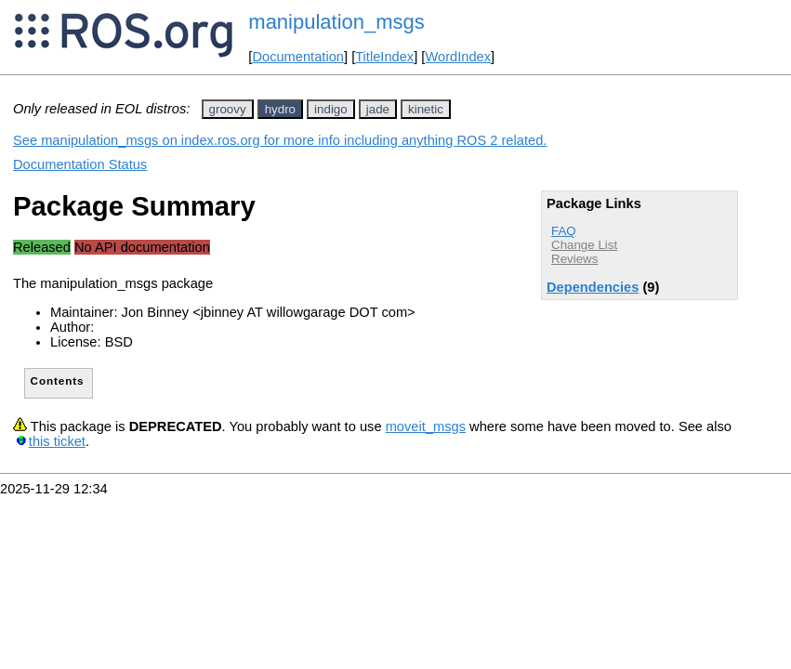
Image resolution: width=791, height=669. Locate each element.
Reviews (574, 259)
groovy (227, 109)
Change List (584, 245)
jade (377, 109)
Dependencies (593, 287)
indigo (331, 109)
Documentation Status (80, 164)
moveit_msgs (426, 426)
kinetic (425, 109)
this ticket (57, 441)
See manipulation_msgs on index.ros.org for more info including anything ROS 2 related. (280, 140)
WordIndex (458, 56)
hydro (280, 109)
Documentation (298, 56)
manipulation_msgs (336, 21)
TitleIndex (384, 56)
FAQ (563, 231)
